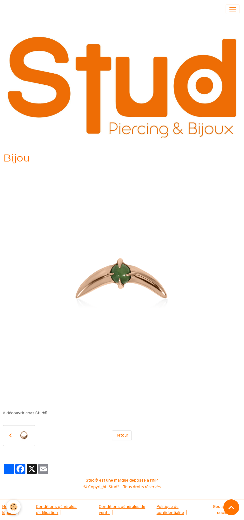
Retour (122, 435)
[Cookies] (13, 507)
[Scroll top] (231, 507)
